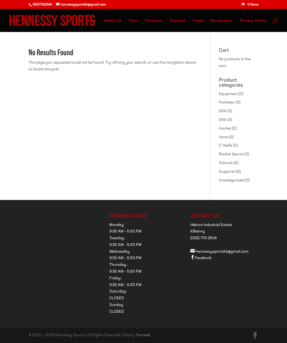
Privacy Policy (253, 21)
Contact (178, 21)
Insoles (225, 128)
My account (221, 21)
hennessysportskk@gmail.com (219, 252)
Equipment (228, 94)
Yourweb (143, 335)
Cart (133, 21)
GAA (222, 111)
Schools (226, 163)
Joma (223, 137)
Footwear (227, 102)
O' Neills (225, 146)
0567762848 (42, 4)
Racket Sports (231, 154)
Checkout (154, 21)
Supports (227, 172)
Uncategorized (231, 180)
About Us (112, 21)
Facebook (201, 258)
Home (91, 21)
